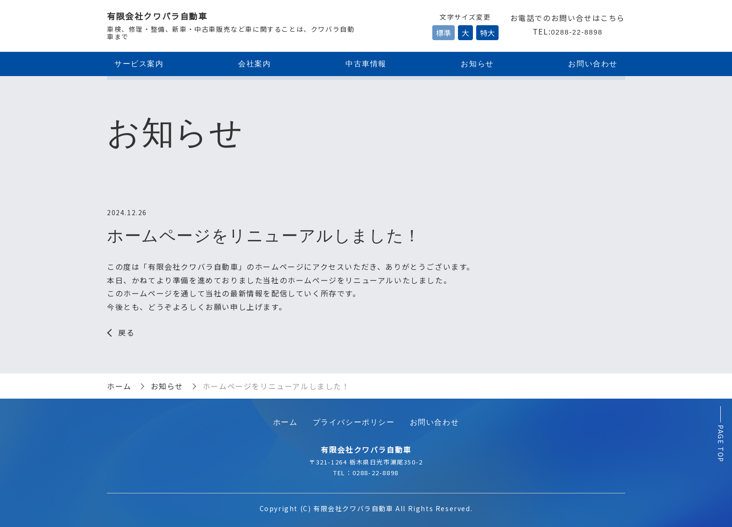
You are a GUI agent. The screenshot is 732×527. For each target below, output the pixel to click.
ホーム (119, 386)
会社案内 (254, 63)
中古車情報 (366, 63)
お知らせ (477, 63)
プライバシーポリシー (354, 422)
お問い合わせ (593, 63)
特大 (487, 32)
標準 (443, 32)
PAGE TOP (721, 444)
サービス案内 (139, 63)
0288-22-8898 (576, 32)
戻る (126, 332)
